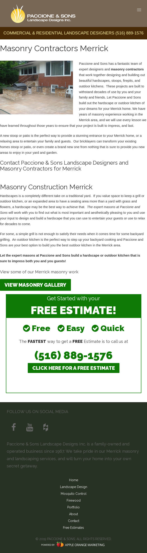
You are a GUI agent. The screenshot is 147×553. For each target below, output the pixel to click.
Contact (73, 521)
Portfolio (73, 507)
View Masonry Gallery (35, 285)
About (73, 514)
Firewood (74, 500)
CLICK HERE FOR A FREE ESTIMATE (73, 368)
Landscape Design (73, 487)
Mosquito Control (73, 493)
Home (73, 480)
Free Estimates (73, 527)
